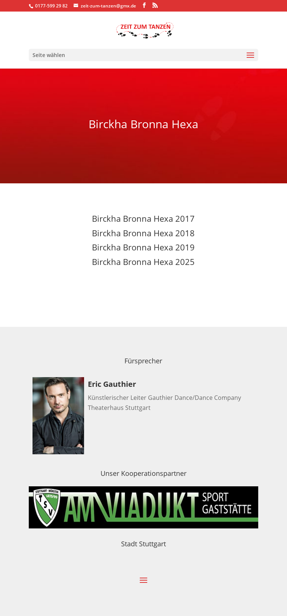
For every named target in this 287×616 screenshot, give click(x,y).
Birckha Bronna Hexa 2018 (143, 232)
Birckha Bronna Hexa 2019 (143, 247)
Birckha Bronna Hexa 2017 (143, 218)
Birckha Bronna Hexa (132, 261)
